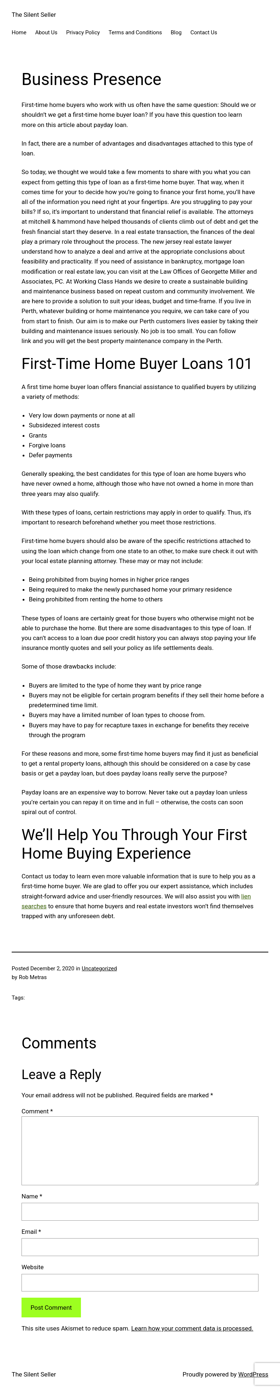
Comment (37, 1111)
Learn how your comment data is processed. (192, 1328)
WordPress (253, 1374)
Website (33, 1267)
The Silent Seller (34, 14)
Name (32, 1196)
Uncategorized (99, 968)
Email (31, 1231)
